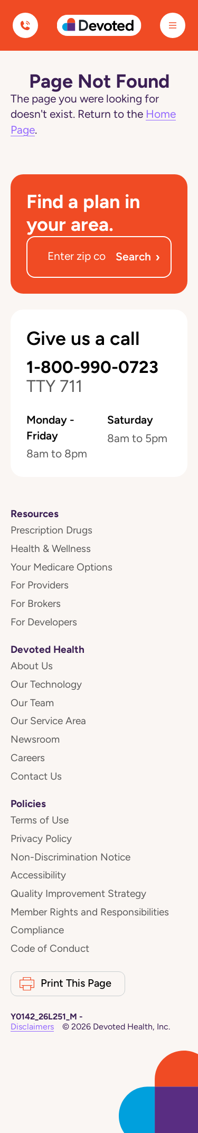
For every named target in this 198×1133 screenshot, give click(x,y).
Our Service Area (48, 721)
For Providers (40, 585)
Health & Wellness (51, 548)
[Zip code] (77, 257)
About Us (32, 666)
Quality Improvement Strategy (78, 893)
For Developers (44, 622)
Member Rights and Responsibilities (90, 912)
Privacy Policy (41, 838)
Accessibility (38, 875)
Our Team (32, 703)
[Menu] (172, 25)
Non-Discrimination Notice (70, 857)
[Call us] (25, 25)
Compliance (37, 930)
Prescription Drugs (51, 530)
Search (138, 257)
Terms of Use (40, 820)
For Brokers (36, 603)
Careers (28, 758)
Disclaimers (32, 1027)
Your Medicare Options (61, 567)
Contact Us (36, 776)
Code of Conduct (50, 948)
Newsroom (35, 739)
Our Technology (46, 684)
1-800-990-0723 (92, 377)
